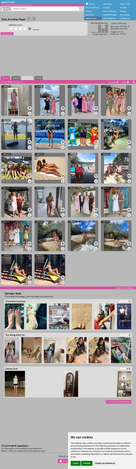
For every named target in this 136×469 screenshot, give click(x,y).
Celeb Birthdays (110, 14)
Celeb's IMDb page (119, 23)
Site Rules (107, 4)
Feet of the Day (109, 11)
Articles (106, 7)
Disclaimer (125, 14)
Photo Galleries (92, 7)
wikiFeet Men (91, 18)
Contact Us (125, 18)
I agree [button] (75, 463)
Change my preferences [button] (105, 463)
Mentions (90, 14)
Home (91, 4)
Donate (123, 7)
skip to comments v (125, 288)
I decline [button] (86, 463)
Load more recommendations (118, 402)
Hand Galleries (109, 18)
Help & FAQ (125, 4)
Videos (89, 11)
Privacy (123, 11)
